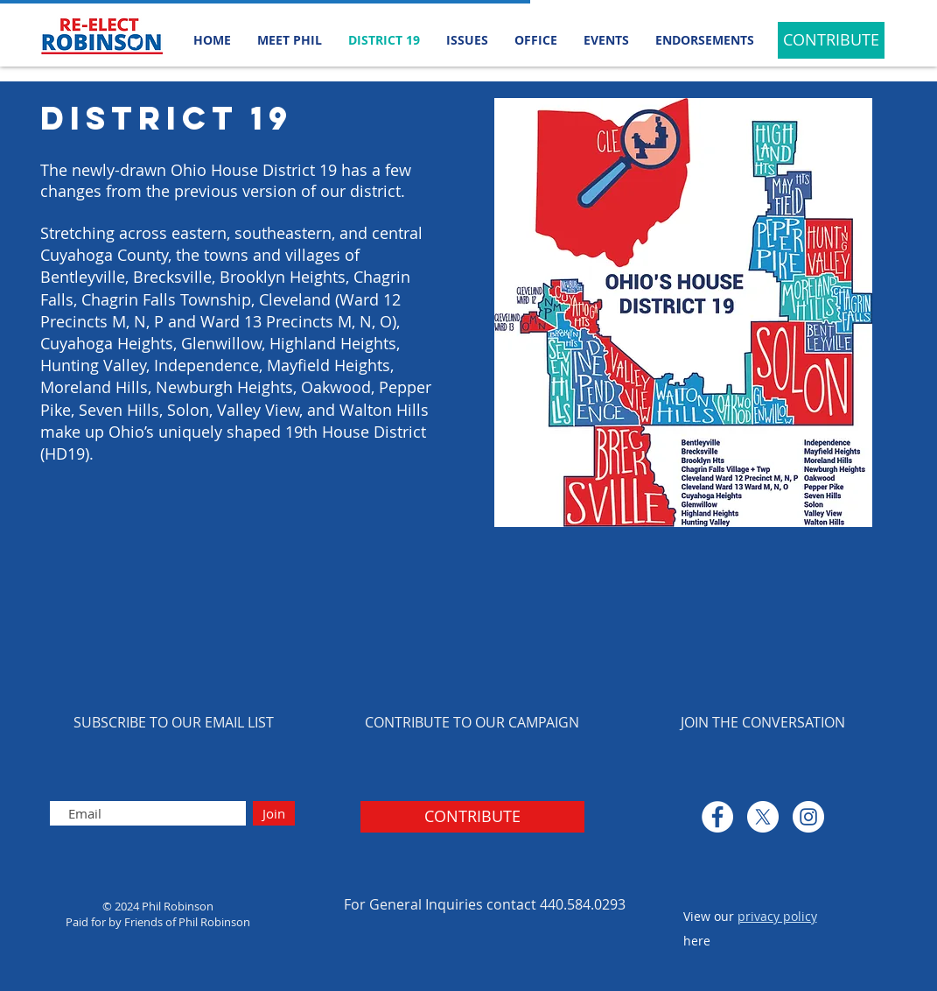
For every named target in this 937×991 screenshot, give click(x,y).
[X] (763, 817)
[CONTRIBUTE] (831, 40)
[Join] (274, 813)
